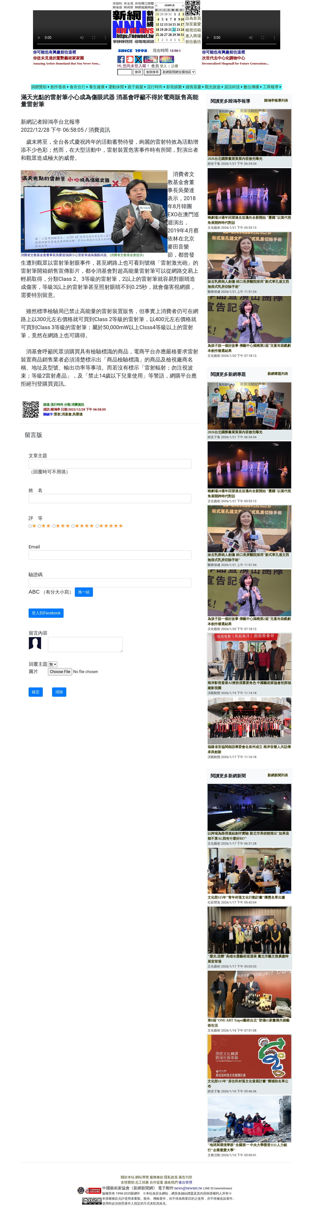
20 (166, 30)
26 (161, 35)
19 (161, 30)
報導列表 (276, 100)
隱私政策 (171, 1177)
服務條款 (156, 1177)
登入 (163, 66)
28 (170, 35)
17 (182, 24)
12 (161, 24)
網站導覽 (142, 1177)
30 (166, 14)
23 (178, 30)
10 (182, 19)
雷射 (57, 414)
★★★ (63, 526)
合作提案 (156, 1182)
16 (178, 24)
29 (161, 14)
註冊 (174, 66)
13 (166, 24)
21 (170, 30)
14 (170, 24)
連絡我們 (171, 1182)
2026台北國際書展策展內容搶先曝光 (235, 159)
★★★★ (84, 526)
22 (174, 30)
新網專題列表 (278, 374)
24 (182, 30)
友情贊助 (127, 1182)
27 (166, 35)
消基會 (66, 414)
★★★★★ (111, 526)
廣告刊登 (185, 1177)
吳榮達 (77, 414)
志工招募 (142, 1182)
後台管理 (185, 1182)
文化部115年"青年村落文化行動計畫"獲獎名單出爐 (246, 897)
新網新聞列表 (278, 775)
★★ (46, 526)
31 (170, 14)
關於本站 (127, 1177)
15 (174, 24)
